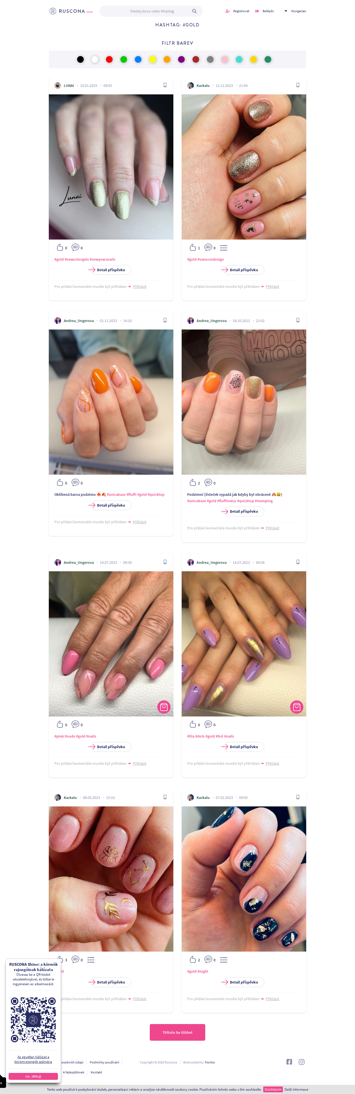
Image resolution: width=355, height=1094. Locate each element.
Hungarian (298, 11)
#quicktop (156, 494)
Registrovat (241, 11)
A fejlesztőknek (73, 1072)
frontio (210, 1062)
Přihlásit (139, 286)
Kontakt (96, 1072)
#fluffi (131, 494)
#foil (219, 736)
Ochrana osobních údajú (66, 1062)
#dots (200, 736)
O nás (53, 1072)
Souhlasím (273, 1089)
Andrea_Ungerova (79, 320)
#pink (59, 736)
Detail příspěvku (108, 270)
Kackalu (203, 85)
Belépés (268, 11)
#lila (190, 736)
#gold (59, 259)
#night (202, 971)
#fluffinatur (226, 500)
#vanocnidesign (210, 259)
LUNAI (69, 85)
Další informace (296, 1089)
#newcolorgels (77, 259)
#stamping (264, 500)
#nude (70, 736)
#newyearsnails (102, 259)
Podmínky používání (104, 1062)
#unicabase (116, 494)
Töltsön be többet (177, 1032)
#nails (91, 736)
